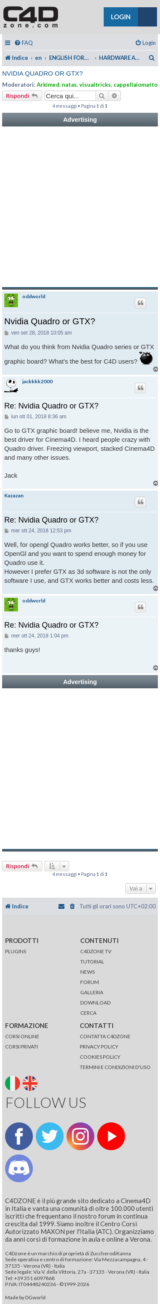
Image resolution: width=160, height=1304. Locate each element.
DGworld (35, 1298)
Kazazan (13, 496)
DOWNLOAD (95, 1002)
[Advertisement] (80, 207)
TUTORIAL (92, 961)
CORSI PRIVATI (21, 1046)
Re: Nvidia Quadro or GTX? (51, 406)
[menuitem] (23, 43)
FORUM (89, 982)
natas (69, 84)
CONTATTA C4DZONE (105, 1036)
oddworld (33, 297)
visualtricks (95, 84)
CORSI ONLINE (22, 1036)
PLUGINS (15, 951)
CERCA (88, 1013)
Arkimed (48, 84)
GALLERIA (91, 992)
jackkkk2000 (37, 382)
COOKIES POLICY (100, 1057)
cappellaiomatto (135, 84)
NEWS (87, 972)
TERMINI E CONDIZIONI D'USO (115, 1067)
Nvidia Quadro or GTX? (42, 73)
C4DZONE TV (95, 951)
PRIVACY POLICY (99, 1046)
